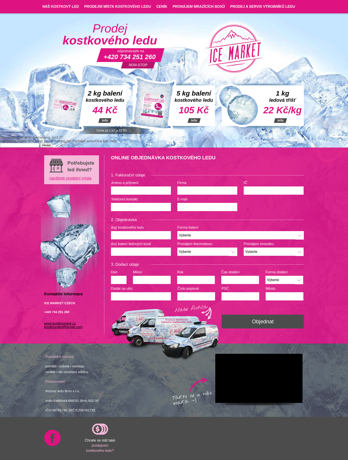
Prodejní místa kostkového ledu (117, 6)
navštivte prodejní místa (70, 178)
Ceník (161, 6)
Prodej (110, 34)
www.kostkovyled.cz (60, 323)
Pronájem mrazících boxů (199, 6)
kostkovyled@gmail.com (63, 327)
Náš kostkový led (60, 6)
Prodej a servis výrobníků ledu (262, 6)
